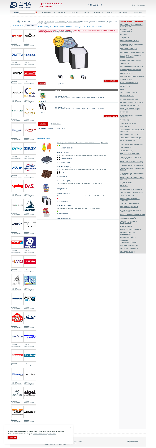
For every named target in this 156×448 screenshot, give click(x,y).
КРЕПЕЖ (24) (124, 112)
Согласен (12, 437)
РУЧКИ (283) (124, 186)
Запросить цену (111, 81)
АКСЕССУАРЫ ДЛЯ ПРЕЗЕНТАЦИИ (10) (126, 30)
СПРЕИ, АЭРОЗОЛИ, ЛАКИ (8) (129, 203)
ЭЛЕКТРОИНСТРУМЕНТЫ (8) (129, 248)
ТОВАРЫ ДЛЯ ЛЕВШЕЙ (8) (128, 218)
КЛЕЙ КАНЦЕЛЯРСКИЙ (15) (128, 92)
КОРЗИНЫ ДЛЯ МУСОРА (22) (129, 99)
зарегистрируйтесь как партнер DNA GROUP (66, 32)
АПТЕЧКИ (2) (124, 34)
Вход (133, 5)
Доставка (74, 12)
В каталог (14, 44)
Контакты (61, 12)
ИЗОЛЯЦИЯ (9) (124, 63)
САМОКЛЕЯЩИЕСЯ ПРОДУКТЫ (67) (131, 189)
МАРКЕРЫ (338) (125, 126)
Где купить (123, 12)
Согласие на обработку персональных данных (57, 444)
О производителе (16, 45)
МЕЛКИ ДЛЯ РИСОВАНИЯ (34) (129, 134)
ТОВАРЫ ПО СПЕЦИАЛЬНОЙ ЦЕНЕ (131, 21)
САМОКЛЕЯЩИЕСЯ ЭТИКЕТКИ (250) (131, 192)
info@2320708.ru (77, 441)
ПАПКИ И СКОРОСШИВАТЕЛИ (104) (131, 144)
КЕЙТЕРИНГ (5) (125, 86)
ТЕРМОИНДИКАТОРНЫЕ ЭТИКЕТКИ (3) (132, 215)
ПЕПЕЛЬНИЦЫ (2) (125, 147)
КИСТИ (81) (123, 89)
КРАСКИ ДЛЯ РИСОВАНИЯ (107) (130, 109)
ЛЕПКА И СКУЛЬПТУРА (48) (128, 123)
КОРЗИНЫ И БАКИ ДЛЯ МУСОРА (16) (131, 102)
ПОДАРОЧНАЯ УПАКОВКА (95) (130, 154)
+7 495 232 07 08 (94, 5)
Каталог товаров (49, 22)
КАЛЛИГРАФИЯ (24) (126, 73)
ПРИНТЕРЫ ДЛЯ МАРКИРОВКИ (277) (131, 165)
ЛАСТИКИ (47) (124, 120)
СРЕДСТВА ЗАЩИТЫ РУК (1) (129, 207)
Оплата (86, 12)
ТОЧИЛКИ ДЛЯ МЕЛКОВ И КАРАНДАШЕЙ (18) (128, 222)
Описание (43, 124)
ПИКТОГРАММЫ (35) (126, 150)
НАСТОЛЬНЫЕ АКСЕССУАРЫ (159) (131, 138)
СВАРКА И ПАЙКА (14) (127, 195)
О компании (46, 12)
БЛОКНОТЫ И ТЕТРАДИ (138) (129, 41)
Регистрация (141, 5)
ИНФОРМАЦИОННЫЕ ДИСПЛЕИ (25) (131, 66)
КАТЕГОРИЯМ (31, 25)
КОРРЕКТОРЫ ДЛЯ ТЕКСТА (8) (130, 105)
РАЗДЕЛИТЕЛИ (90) (126, 182)
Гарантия (109, 12)
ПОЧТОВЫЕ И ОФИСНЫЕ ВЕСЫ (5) (131, 162)
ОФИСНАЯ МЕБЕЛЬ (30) (127, 141)
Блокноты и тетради (61, 22)
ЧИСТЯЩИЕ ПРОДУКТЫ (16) (129, 245)
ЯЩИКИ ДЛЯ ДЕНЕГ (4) (127, 252)
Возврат (97, 12)
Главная (40, 22)
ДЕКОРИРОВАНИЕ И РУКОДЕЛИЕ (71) (132, 52)
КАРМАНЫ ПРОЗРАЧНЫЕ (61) (129, 83)
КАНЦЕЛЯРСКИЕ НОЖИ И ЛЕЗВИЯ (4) (132, 76)
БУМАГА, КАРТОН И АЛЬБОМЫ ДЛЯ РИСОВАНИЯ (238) (131, 44)
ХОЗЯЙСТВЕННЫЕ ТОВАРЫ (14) (130, 229)
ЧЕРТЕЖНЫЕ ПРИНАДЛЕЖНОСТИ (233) (128, 241)
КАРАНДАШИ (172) (126, 79)
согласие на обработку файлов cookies (44, 434)
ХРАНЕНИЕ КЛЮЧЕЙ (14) (128, 237)
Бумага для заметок (74, 22)
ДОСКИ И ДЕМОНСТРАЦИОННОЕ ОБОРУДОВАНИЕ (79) (130, 56)
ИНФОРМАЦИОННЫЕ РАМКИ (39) (130, 70)
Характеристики (56, 124)
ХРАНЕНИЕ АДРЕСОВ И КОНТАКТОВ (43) (127, 233)
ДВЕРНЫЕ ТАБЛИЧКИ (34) (128, 49)
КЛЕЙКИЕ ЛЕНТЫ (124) (127, 96)
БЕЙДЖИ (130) (124, 37)
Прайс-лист (138, 12)
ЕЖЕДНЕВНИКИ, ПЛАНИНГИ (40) (130, 60)
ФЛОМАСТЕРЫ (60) (126, 226)
